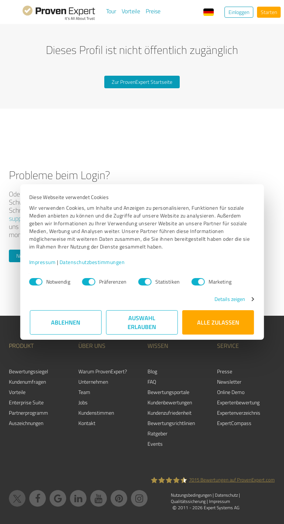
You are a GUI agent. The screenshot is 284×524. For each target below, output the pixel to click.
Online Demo (230, 391)
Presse (224, 371)
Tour (111, 11)
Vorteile (131, 11)
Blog (152, 371)
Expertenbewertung (238, 402)
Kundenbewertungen (170, 402)
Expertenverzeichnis (238, 412)
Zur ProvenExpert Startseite (142, 81)
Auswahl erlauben (142, 322)
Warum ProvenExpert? (102, 371)
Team (84, 391)
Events (155, 443)
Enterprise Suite (26, 402)
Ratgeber (158, 433)
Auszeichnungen (26, 423)
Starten (269, 12)
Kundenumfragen (27, 381)
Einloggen (239, 12)
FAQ (152, 381)
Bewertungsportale (168, 391)
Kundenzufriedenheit (170, 412)
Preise (153, 11)
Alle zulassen (218, 322)
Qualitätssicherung (188, 501)
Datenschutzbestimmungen (93, 262)
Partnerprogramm (28, 412)
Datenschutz (226, 495)
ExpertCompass (234, 423)
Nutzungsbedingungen (191, 495)
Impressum (43, 262)
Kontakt (86, 423)
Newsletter (229, 381)
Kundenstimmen (96, 412)
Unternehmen (93, 381)
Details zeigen (229, 298)
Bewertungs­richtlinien (171, 423)
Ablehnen (66, 322)
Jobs (83, 402)
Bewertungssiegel (28, 371)
